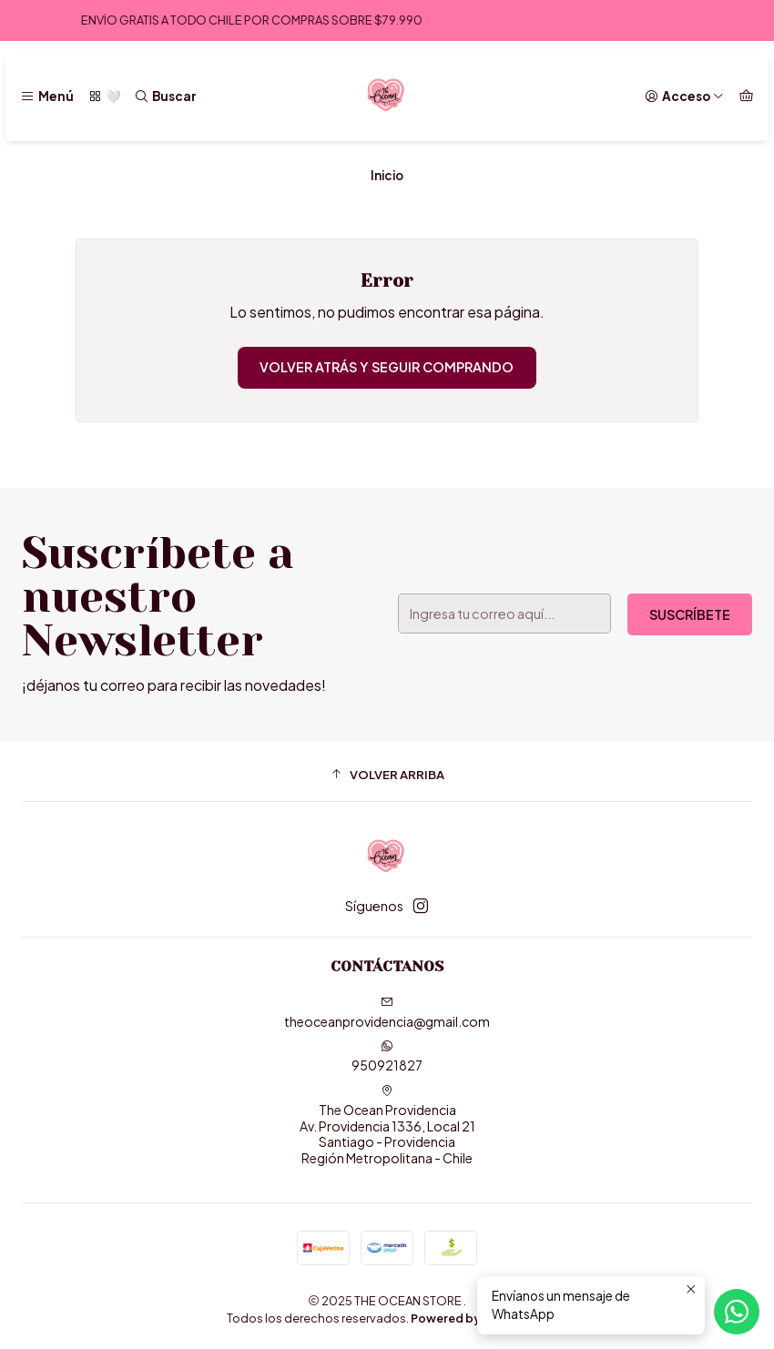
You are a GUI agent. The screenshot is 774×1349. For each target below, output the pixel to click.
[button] (387, 774)
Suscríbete (689, 614)
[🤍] (103, 96)
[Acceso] (684, 96)
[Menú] (46, 96)
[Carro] (746, 96)
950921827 (387, 1056)
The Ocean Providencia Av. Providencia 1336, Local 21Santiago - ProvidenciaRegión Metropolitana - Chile (387, 1125)
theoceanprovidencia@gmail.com (387, 1013)
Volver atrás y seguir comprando (387, 367)
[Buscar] (165, 96)
